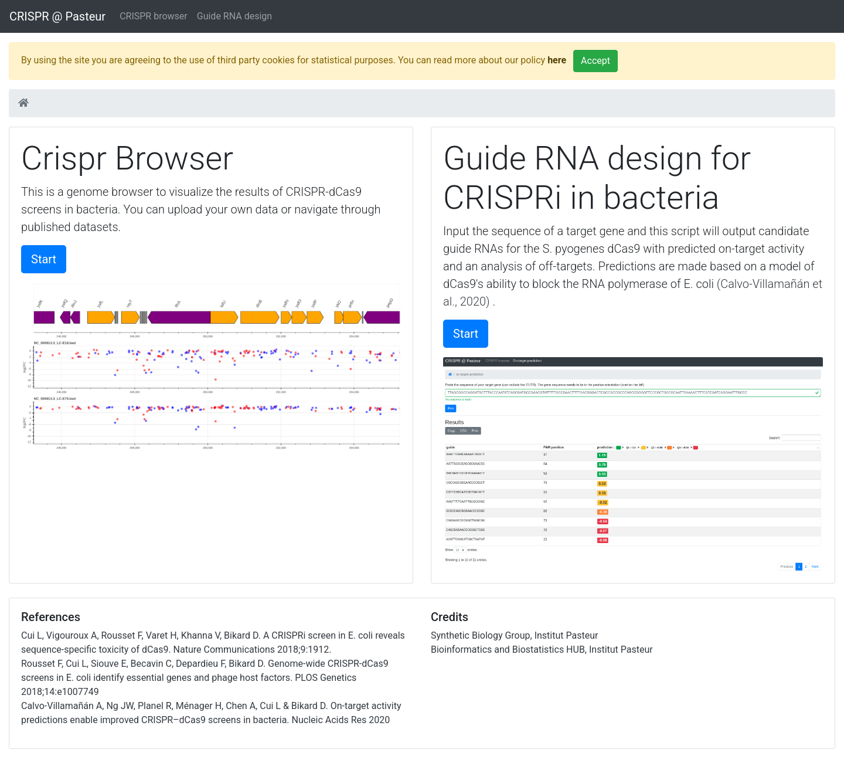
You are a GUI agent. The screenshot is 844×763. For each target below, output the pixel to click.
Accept (595, 60)
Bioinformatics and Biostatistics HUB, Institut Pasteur (542, 649)
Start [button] (43, 259)
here (556, 60)
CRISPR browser (154, 16)
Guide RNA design (234, 16)
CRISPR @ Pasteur (57, 16)
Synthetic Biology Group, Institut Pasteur (514, 635)
